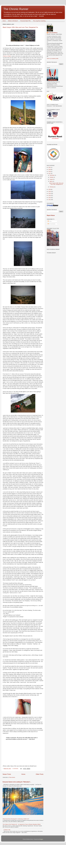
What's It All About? (13, 20)
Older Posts (39, 774)
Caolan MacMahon (52, 32)
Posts (50, 221)
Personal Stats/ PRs (25, 20)
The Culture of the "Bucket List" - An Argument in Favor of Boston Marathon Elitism (22, 824)
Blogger (41, 839)
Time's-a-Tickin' (7, 56)
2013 (49, 195)
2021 (49, 167)
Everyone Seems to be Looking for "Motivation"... (17, 782)
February (52, 186)
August (51, 179)
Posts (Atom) (12, 777)
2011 (49, 199)
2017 (49, 173)
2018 (49, 171)
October (52, 177)
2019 (49, 169)
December (52, 175)
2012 (49, 197)
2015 (49, 191)
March (51, 181)
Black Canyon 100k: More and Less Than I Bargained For (20, 27)
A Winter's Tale (6, 829)
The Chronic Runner (15, 9)
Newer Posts (7, 774)
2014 (49, 193)
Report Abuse (51, 215)
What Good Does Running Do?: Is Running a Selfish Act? (16, 818)
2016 (49, 189)
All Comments (51, 223)
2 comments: (15, 768)
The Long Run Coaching (39, 20)
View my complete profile (52, 58)
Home (4, 20)
